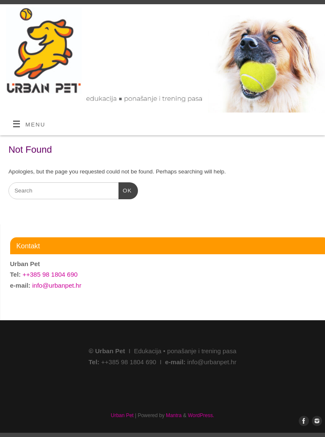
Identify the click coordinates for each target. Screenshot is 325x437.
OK (125, 190)
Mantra (174, 415)
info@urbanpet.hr (56, 285)
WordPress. (201, 415)
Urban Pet (122, 415)
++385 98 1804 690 (49, 274)
